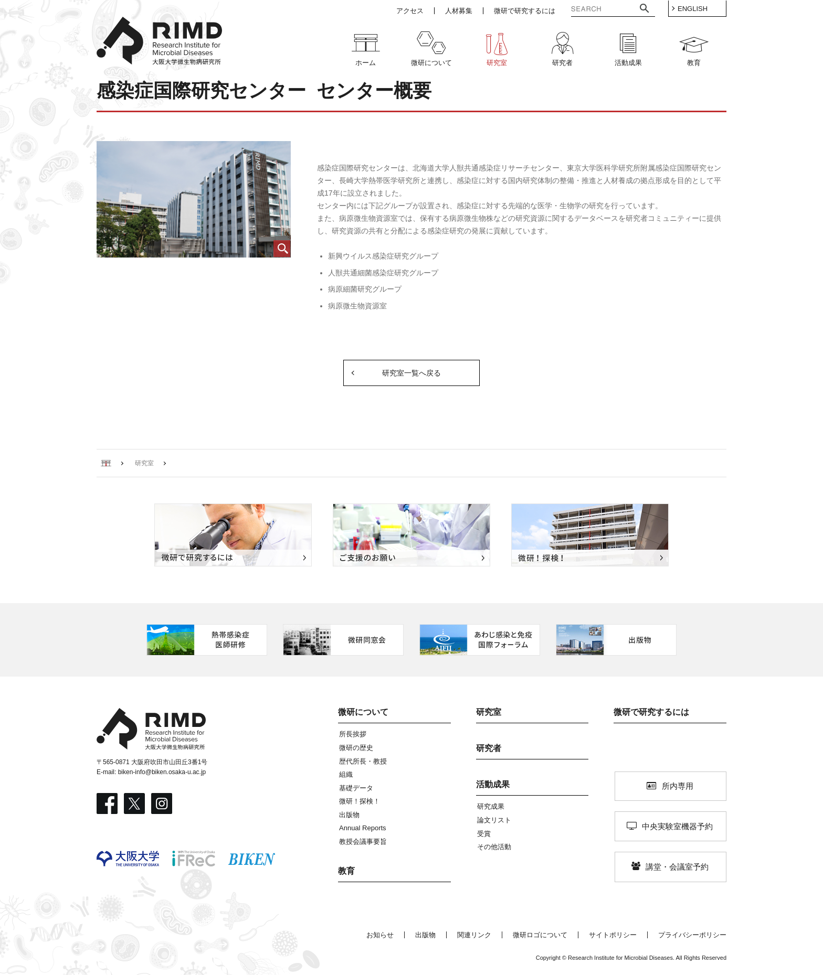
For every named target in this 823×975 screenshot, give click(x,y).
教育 (346, 870)
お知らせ (380, 935)
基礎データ (356, 788)
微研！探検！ (359, 801)
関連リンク (474, 935)
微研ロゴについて (540, 935)
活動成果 (493, 784)
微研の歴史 (356, 748)
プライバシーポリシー (692, 935)
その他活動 (494, 847)
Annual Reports (362, 828)
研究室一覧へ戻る (411, 373)
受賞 (484, 834)
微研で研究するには (651, 712)
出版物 (349, 815)
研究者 (488, 748)
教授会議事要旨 (363, 841)
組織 (346, 774)
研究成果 (490, 806)
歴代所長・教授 (363, 761)
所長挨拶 (352, 734)
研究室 (488, 712)
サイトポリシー (613, 935)
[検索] (594, 10)
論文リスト (494, 820)
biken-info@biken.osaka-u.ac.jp (162, 772)
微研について (363, 712)
